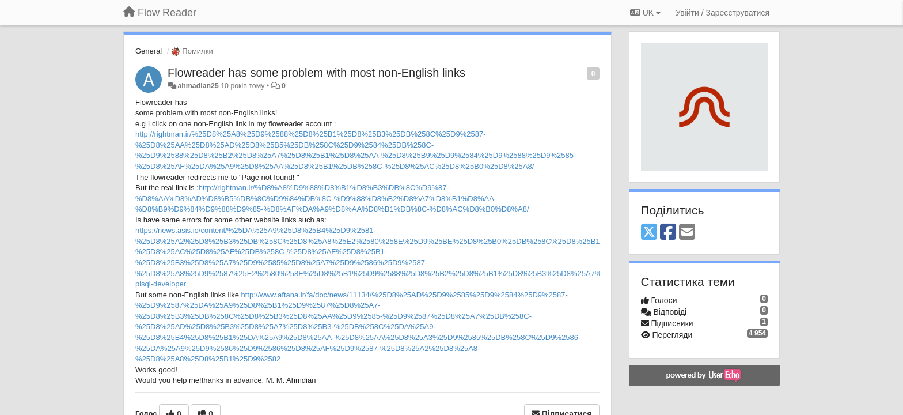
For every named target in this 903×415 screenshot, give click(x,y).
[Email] (687, 232)
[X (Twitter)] (649, 232)
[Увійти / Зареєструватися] (722, 12)
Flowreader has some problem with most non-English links (316, 72)
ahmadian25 (197, 86)
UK (645, 12)
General (148, 51)
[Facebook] (668, 232)
